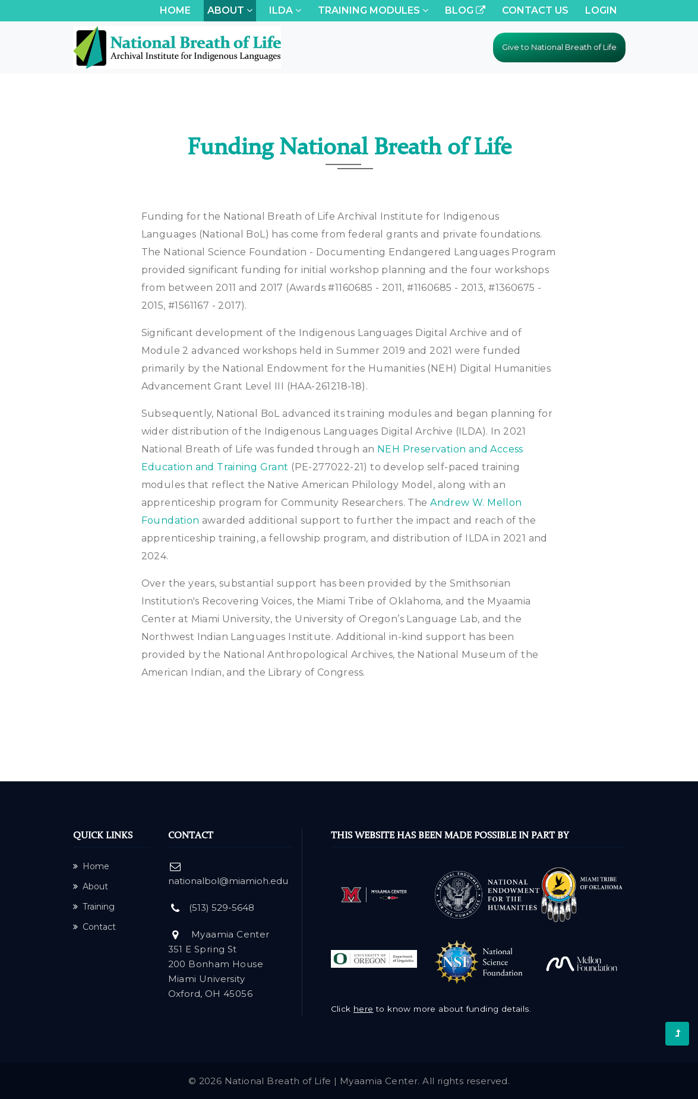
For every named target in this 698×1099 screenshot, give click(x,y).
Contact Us (535, 10)
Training (94, 906)
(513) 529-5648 (221, 907)
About (90, 886)
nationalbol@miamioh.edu (228, 880)
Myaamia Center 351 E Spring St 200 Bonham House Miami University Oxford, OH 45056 (219, 964)
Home (177, 9)
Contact (94, 926)
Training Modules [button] (373, 10)
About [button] (229, 10)
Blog (465, 10)
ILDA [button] (285, 10)
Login (601, 10)
